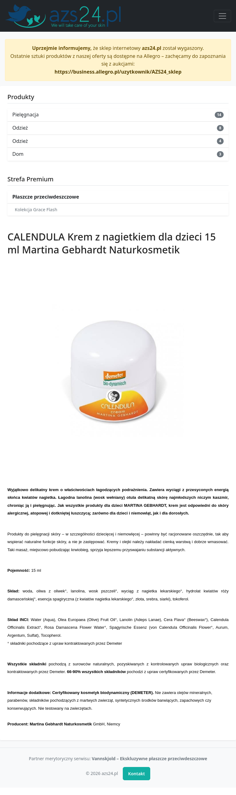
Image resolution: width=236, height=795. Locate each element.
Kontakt (136, 774)
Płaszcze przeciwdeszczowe (45, 196)
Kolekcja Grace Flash (36, 209)
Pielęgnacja (118, 114)
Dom (118, 154)
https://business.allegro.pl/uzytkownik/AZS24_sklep (118, 71)
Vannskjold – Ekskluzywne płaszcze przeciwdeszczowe (149, 758)
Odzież (118, 127)
